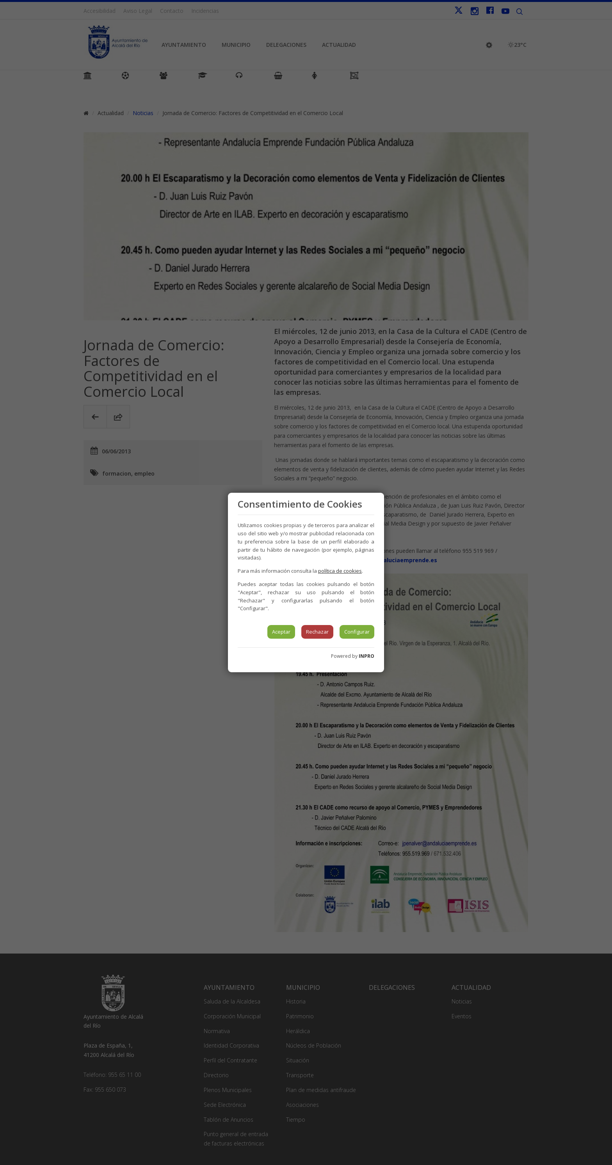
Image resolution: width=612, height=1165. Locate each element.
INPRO (366, 656)
